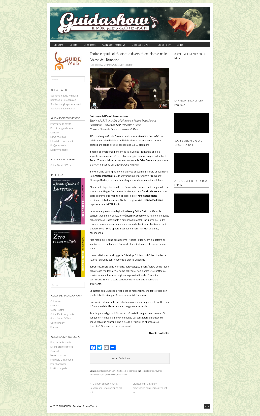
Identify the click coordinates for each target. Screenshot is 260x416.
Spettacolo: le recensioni (63, 100)
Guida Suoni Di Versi (141, 45)
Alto (207, 406)
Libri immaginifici (59, 149)
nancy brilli (122, 374)
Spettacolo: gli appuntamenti (65, 104)
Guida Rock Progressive (113, 45)
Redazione (129, 64)
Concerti (55, 132)
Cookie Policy (164, 45)
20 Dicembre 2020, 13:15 (111, 64)
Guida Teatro (90, 45)
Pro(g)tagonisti (58, 145)
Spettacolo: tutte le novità (64, 95)
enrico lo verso (148, 370)
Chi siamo (58, 45)
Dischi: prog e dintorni (61, 128)
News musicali (58, 136)
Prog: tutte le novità (60, 124)
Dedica (180, 45)
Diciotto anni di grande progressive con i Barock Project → (150, 387)
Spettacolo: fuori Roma (62, 108)
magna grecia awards (107, 374)
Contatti (73, 45)
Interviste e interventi (61, 141)
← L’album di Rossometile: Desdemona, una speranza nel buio (106, 387)
